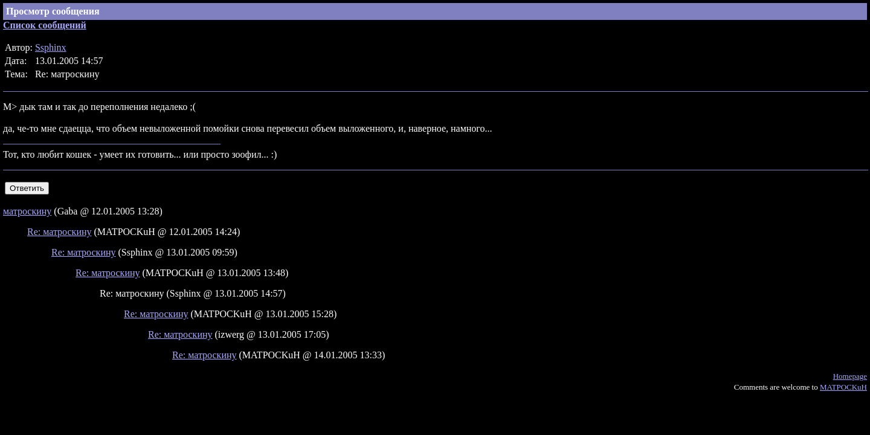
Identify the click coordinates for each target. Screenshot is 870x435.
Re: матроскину (59, 232)
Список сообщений (44, 25)
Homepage (850, 376)
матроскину (27, 211)
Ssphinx (50, 47)
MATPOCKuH (843, 387)
